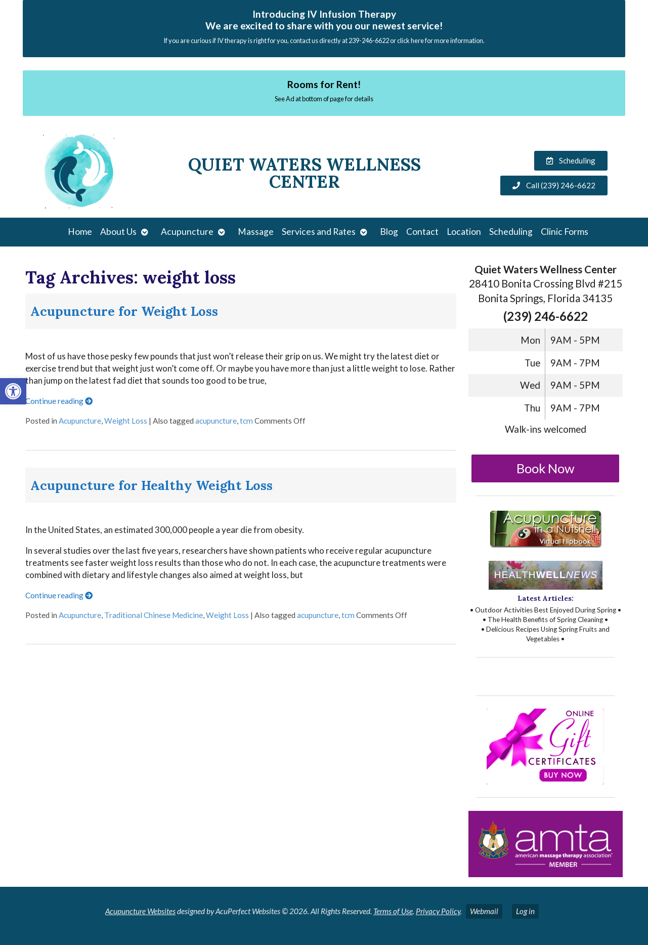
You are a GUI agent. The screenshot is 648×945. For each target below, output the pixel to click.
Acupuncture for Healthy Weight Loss (151, 485)
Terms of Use (393, 911)
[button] (13, 391)
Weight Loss (125, 420)
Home (80, 231)
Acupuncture (187, 231)
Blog (389, 231)
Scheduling (511, 231)
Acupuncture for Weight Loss (124, 311)
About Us (118, 231)
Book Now (545, 468)
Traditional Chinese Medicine (153, 615)
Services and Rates (319, 231)
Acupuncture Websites (140, 911)
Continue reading (59, 400)
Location (464, 231)
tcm (246, 420)
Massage (256, 231)
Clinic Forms (564, 231)
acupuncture (216, 420)
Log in (525, 911)
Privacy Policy (438, 911)
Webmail (484, 911)
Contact (422, 231)
